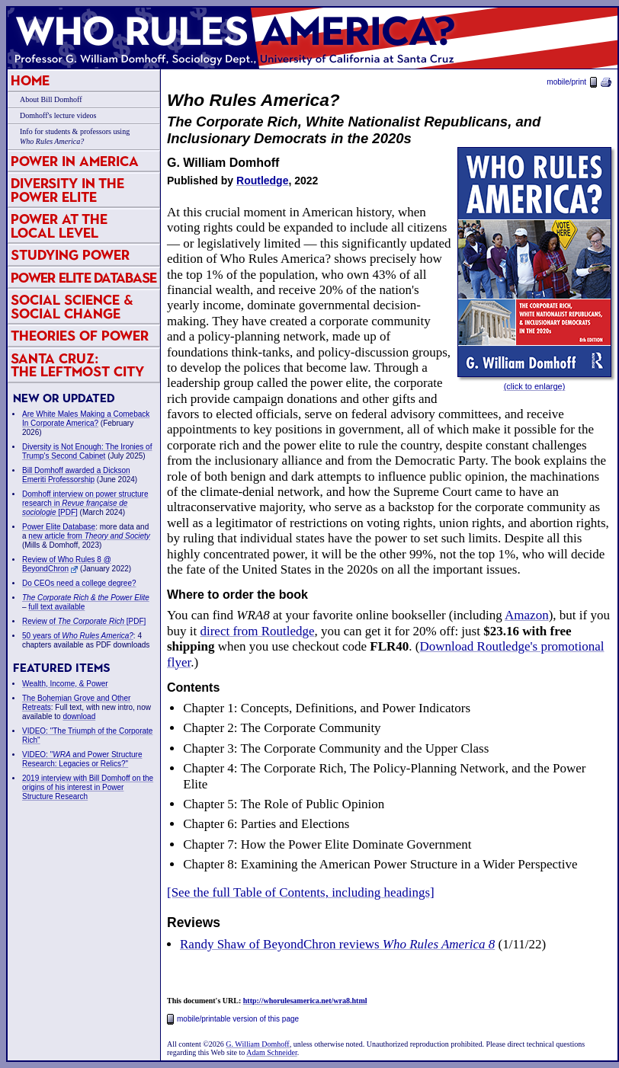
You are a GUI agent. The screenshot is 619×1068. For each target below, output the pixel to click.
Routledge (262, 180)
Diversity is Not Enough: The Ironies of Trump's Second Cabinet (87, 451)
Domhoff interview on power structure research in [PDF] (85, 503)
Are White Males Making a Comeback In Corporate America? (85, 418)
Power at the (59, 226)
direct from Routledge (257, 631)
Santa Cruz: (77, 365)
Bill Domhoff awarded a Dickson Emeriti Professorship (76, 475)
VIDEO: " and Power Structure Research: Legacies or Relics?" (82, 759)
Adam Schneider (271, 1052)
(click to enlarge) (535, 386)
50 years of (77, 636)
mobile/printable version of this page (233, 1019)
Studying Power (70, 255)
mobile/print (579, 82)
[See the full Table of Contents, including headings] (301, 892)
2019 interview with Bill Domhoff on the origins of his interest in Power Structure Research (87, 787)
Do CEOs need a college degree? (79, 583)
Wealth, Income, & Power (65, 683)
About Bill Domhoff (51, 99)
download (79, 716)
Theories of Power (80, 336)
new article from (89, 536)
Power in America (75, 161)
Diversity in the (67, 190)
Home (30, 80)
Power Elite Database (83, 278)
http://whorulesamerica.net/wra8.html (305, 1000)
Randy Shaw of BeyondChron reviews (337, 944)
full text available (56, 607)
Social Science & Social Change (72, 306)
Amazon (527, 615)
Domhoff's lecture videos (58, 115)
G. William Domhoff (257, 1044)
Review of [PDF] (84, 621)
